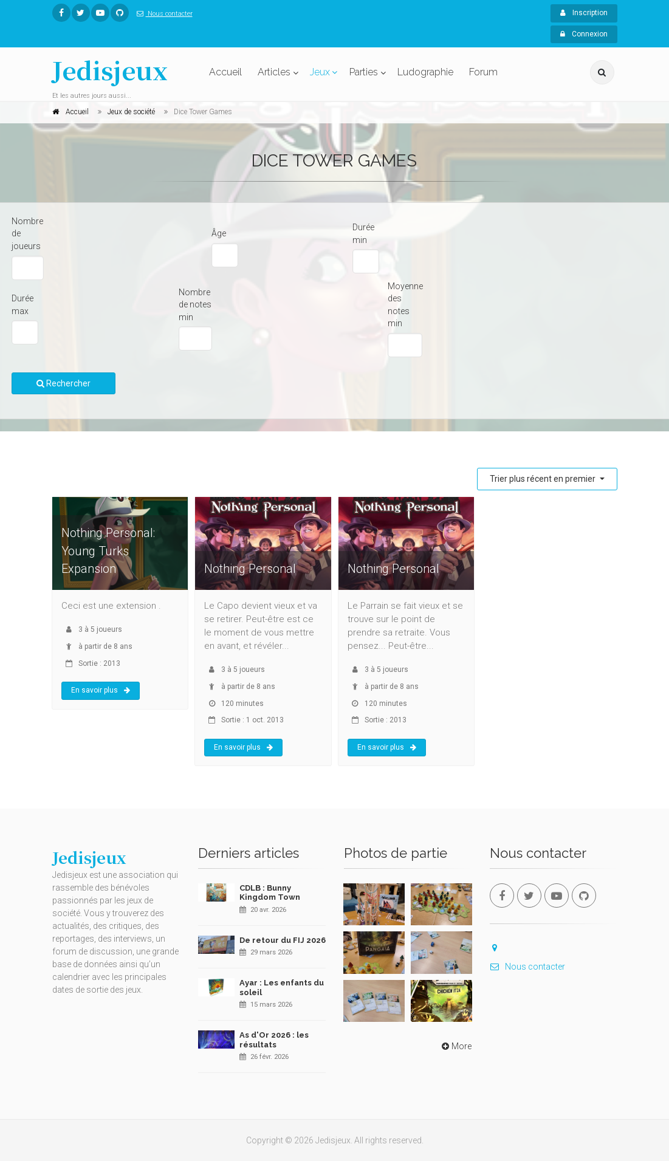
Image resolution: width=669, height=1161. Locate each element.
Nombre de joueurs (27, 233)
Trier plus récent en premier (543, 479)
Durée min (363, 233)
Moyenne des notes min (405, 305)
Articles (274, 72)
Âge (218, 233)
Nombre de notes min (195, 304)
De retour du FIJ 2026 (282, 940)
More (455, 1046)
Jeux (320, 72)
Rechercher (63, 383)
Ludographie (425, 72)
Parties (363, 72)
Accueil (225, 72)
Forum (483, 72)
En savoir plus (100, 690)
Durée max (22, 304)
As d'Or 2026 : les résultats (274, 1039)
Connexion (584, 34)
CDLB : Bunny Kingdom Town (269, 892)
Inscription (584, 13)
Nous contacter (162, 14)
